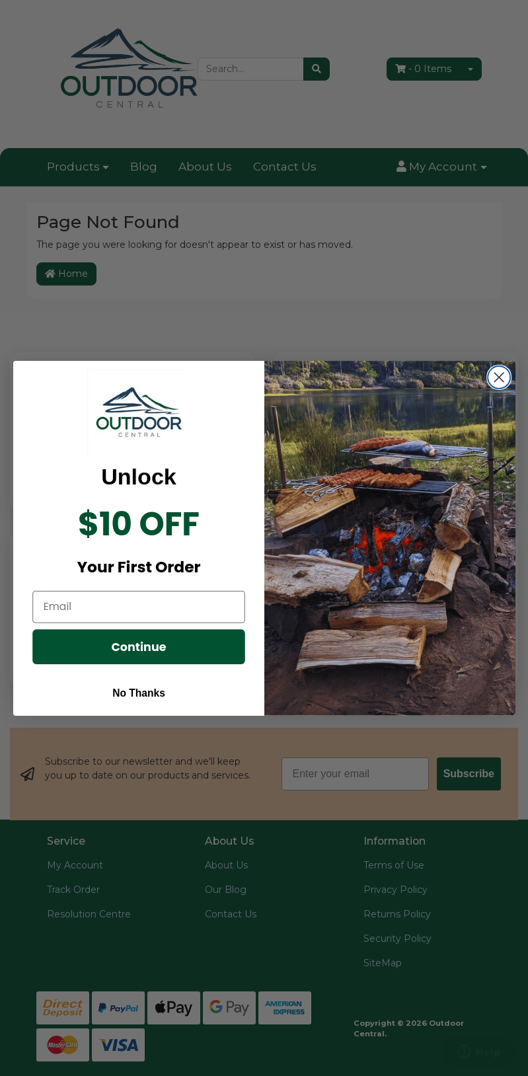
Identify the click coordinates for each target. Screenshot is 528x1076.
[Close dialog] (499, 376)
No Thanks (138, 692)
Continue (138, 646)
